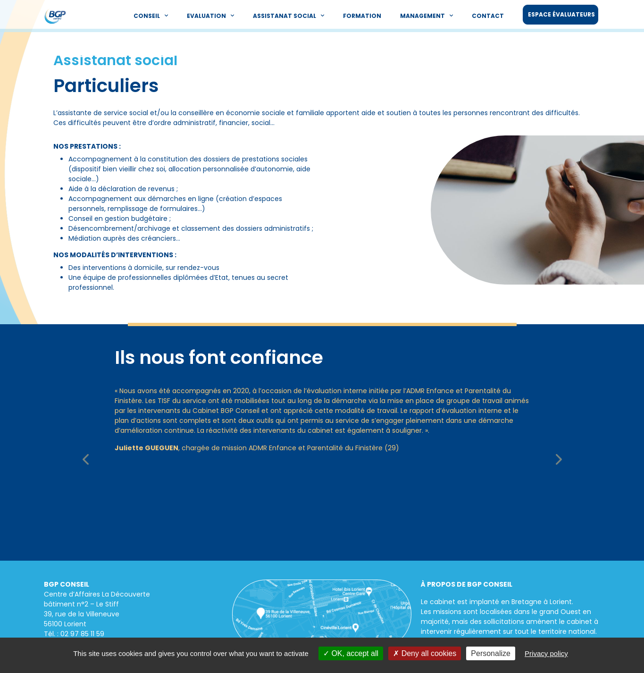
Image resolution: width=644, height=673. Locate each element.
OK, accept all (350, 653)
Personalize (490, 653)
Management (426, 15)
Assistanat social (288, 15)
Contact (488, 16)
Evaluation (210, 15)
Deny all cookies (424, 653)
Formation (362, 16)
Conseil (151, 15)
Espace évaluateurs (561, 14)
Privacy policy (546, 653)
